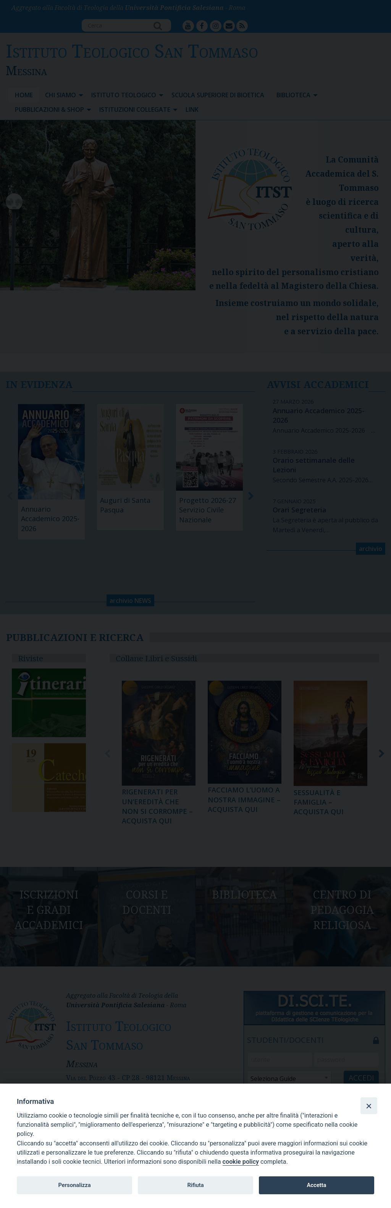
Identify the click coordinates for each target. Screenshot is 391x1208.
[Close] (368, 1105)
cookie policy (241, 1161)
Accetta (316, 1185)
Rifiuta (195, 1185)
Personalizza (74, 1185)
